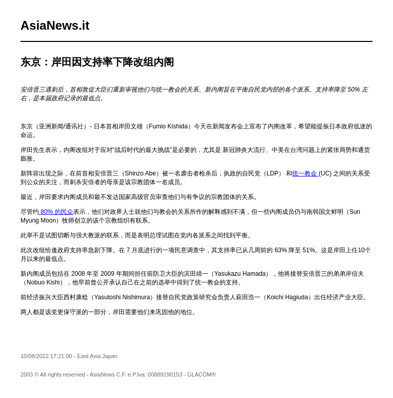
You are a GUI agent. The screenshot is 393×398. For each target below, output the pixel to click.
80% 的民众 (56, 211)
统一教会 (305, 173)
